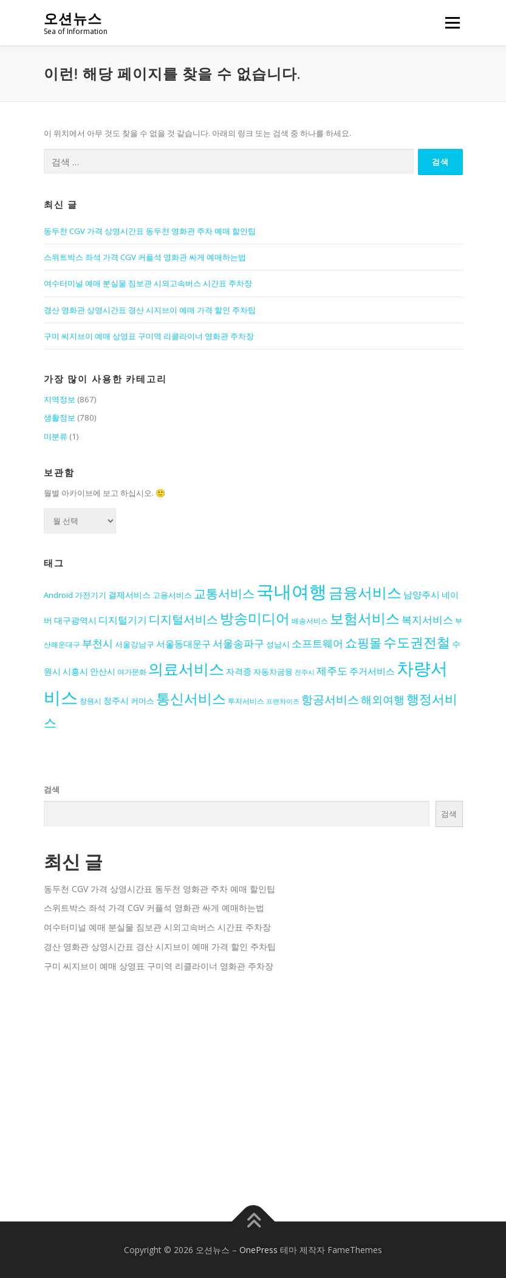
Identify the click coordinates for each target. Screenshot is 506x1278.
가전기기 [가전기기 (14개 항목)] (90, 594)
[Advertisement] (253, 1088)
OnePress (258, 1250)
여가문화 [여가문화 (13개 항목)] (131, 671)
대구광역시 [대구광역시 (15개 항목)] (75, 620)
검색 (52, 789)
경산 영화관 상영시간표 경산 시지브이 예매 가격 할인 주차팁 (150, 309)
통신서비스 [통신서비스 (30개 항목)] (191, 698)
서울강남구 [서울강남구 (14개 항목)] (134, 644)
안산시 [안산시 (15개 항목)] (102, 671)
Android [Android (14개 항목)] (58, 594)
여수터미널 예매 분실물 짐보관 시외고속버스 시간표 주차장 (148, 283)
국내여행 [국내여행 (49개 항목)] (291, 591)
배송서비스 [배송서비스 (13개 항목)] (310, 620)
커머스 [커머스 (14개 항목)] (142, 700)
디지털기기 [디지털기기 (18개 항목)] (122, 620)
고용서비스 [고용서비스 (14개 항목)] (172, 594)
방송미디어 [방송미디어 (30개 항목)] (255, 618)
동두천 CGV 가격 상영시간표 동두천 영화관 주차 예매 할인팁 (150, 230)
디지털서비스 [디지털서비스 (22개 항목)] (183, 619)
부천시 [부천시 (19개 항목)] (97, 643)
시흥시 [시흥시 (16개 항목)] (75, 671)
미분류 (55, 436)
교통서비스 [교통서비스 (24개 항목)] (224, 593)
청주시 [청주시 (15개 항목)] (116, 700)
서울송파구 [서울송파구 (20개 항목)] (238, 643)
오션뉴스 (73, 18)
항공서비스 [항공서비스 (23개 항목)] (330, 699)
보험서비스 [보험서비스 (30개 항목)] (365, 618)
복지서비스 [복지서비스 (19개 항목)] (427, 620)
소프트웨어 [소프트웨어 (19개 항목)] (317, 643)
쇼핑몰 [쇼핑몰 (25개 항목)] (363, 642)
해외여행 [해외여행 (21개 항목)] (383, 699)
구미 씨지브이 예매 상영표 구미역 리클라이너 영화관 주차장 (149, 336)
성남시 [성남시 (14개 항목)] (278, 644)
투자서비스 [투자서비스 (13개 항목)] (246, 701)
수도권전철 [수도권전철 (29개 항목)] (416, 642)
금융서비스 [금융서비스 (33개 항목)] (365, 592)
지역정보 (59, 399)
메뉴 (451, 22)
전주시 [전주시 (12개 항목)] (305, 672)
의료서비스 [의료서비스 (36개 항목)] (186, 668)
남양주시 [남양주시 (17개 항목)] (421, 594)
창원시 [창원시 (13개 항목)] (90, 701)
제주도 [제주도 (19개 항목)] (331, 671)
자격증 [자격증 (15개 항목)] (238, 671)
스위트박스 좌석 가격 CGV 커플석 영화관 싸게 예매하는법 (145, 257)
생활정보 (59, 417)
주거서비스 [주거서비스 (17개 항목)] (372, 671)
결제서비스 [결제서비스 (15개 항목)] (129, 594)
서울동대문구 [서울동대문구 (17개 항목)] (183, 643)
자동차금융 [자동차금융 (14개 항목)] (273, 671)
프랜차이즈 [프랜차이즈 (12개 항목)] (282, 701)
